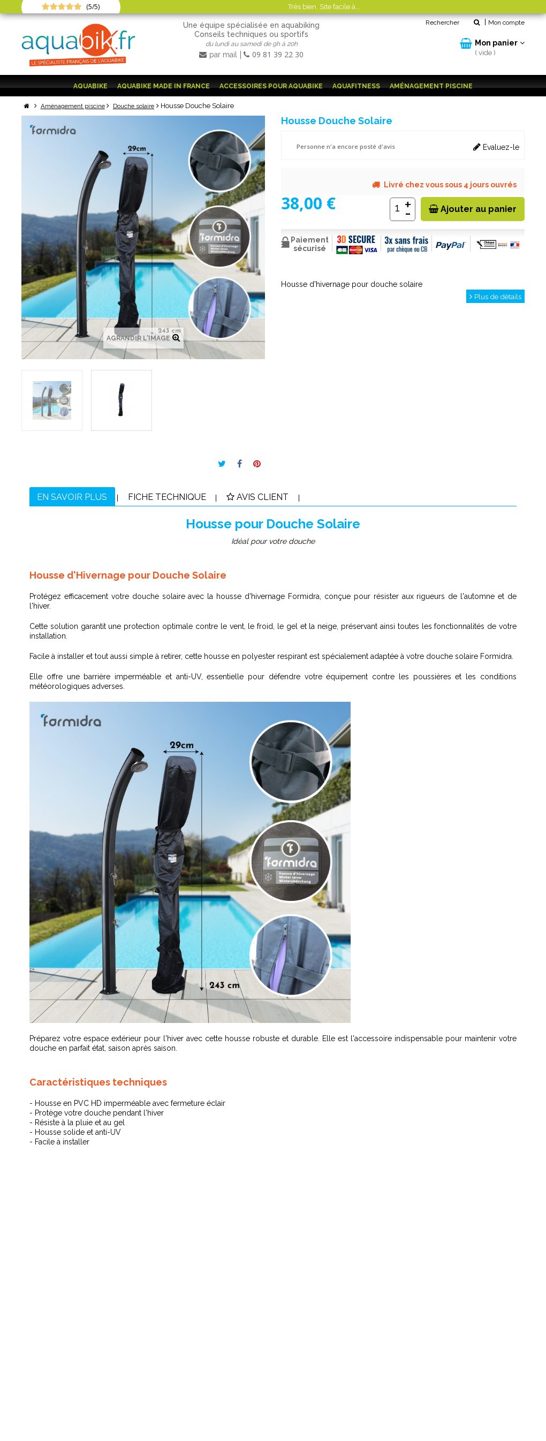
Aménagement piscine (431, 86)
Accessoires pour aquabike (271, 86)
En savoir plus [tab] (78, 497)
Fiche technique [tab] (186, 497)
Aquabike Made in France (163, 86)
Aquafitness (356, 86)
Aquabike (90, 86)
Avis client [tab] (289, 497)
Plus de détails (493, 296)
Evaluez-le (496, 146)
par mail (219, 54)
